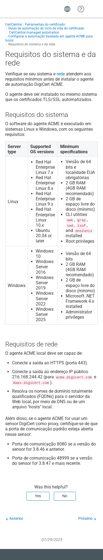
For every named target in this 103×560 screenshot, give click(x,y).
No (64, 496)
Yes (38, 496)
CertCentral (13, 24)
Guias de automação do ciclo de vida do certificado (46, 28)
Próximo (85, 518)
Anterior (16, 518)
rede (61, 74)
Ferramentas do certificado (45, 24)
